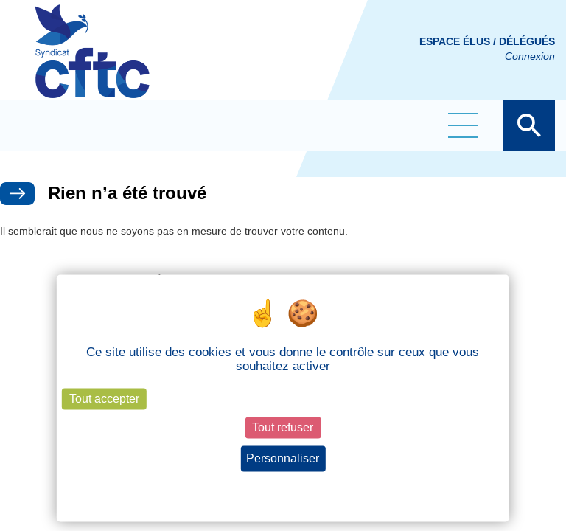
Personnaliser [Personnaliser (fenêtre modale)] (282, 458)
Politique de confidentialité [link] (282, 486)
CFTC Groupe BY (92, 61)
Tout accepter (104, 398)
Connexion (530, 56)
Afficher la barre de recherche (529, 125)
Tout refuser (282, 427)
